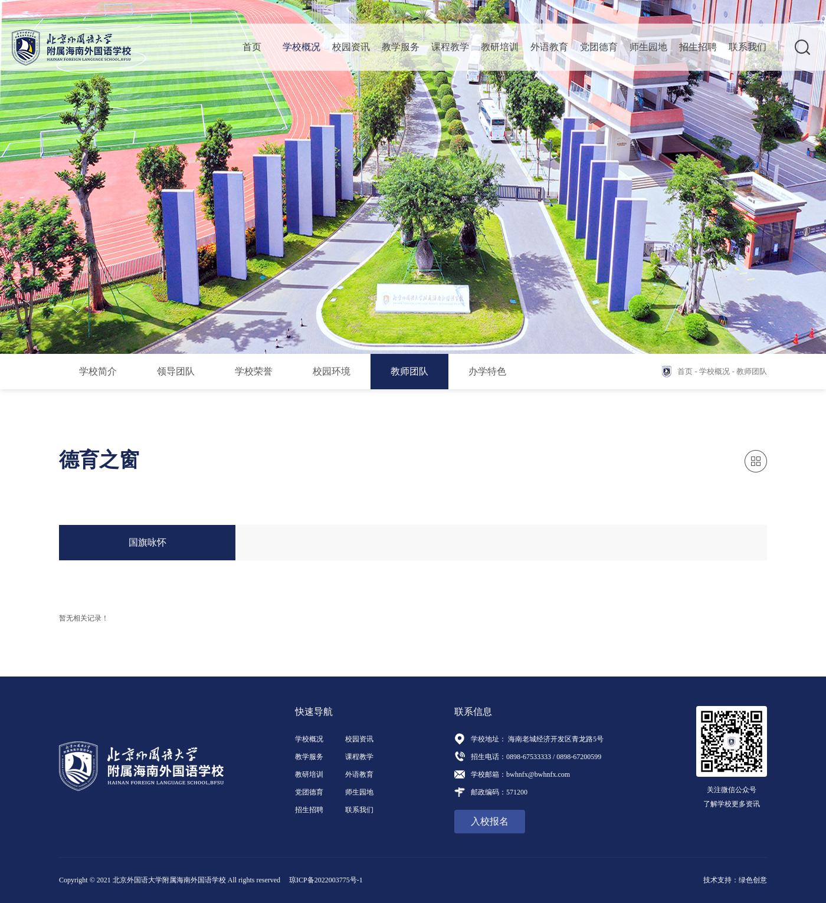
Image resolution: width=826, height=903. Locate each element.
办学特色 (487, 371)
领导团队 (176, 371)
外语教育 (549, 47)
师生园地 (648, 47)
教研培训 (500, 47)
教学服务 (400, 47)
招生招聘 (698, 47)
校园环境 (331, 371)
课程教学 (450, 47)
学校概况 (301, 47)
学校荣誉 (254, 371)
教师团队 (409, 371)
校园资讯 (351, 47)
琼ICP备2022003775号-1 (326, 880)
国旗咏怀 (147, 542)
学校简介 (98, 371)
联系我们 (747, 47)
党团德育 (599, 47)
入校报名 (490, 821)
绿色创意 (753, 880)
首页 (251, 47)
